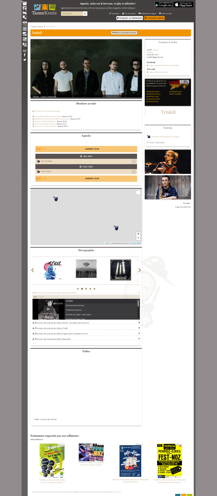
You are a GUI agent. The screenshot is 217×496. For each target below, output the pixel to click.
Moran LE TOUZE (41, 126)
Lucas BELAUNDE (41, 116)
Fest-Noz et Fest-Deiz (161, 136)
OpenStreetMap (136, 243)
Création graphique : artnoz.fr (109, 492)
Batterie (52, 121)
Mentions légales (72, 492)
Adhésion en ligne (147, 13)
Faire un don (165, 13)
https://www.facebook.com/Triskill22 (164, 65)
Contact (51, 492)
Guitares (53, 126)
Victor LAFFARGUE (42, 124)
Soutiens (58, 492)
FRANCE (150, 52)
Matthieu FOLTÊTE (42, 119)
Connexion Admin (154, 18)
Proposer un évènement (129, 18)
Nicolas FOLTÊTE (41, 121)
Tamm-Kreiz (36, 26)
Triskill (41, 297)
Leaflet (107, 243)
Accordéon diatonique (60, 119)
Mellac (49, 161)
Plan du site (43, 492)
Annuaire (50, 26)
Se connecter (129, 13)
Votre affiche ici (36, 439)
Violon (53, 124)
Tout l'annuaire (156, 142)
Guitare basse (55, 116)
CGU (63, 492)
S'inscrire (114, 13)
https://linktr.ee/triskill (158, 72)
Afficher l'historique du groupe (47, 111)
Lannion (155, 50)
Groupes (175, 136)
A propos (35, 492)
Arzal (49, 171)
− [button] (138, 238)
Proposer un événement (88, 492)
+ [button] (138, 234)
